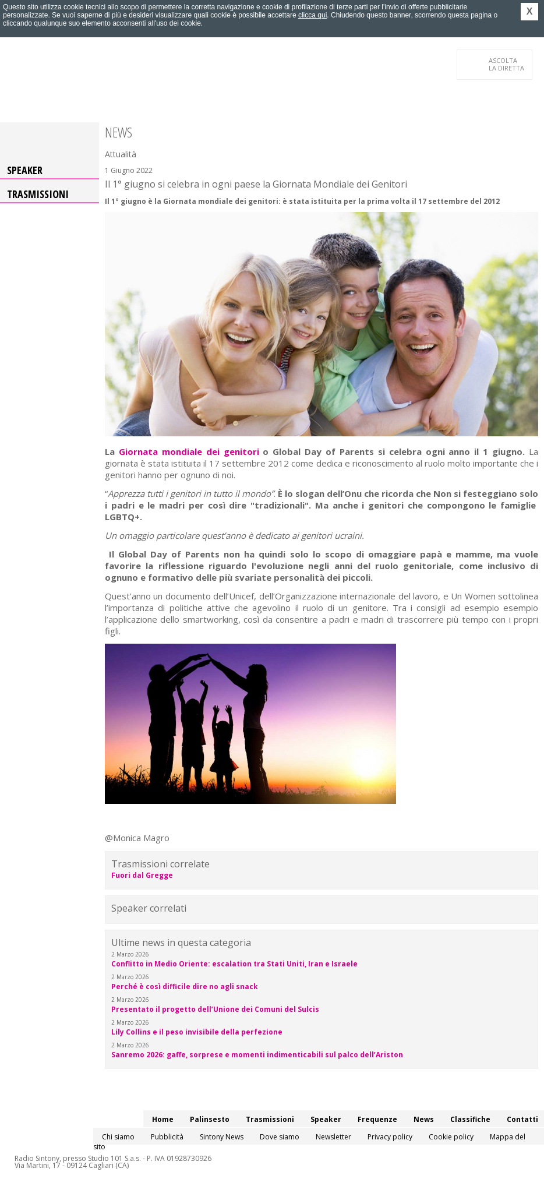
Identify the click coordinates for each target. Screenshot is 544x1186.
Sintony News (221, 1137)
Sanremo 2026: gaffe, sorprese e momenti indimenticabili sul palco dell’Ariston (257, 1055)
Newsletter (333, 1137)
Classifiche (470, 1119)
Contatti (522, 1119)
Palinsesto (209, 1119)
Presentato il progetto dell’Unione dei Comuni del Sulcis (215, 1009)
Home (163, 1119)
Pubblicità (167, 1137)
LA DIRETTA (507, 64)
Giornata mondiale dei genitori (189, 451)
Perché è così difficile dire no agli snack (184, 986)
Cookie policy (451, 1137)
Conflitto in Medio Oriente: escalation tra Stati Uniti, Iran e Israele (234, 964)
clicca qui (312, 15)
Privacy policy (390, 1137)
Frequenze (377, 1119)
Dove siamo (279, 1137)
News (424, 1119)
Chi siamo (118, 1137)
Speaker (25, 170)
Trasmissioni (38, 194)
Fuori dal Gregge (142, 875)
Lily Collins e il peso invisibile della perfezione (196, 1032)
